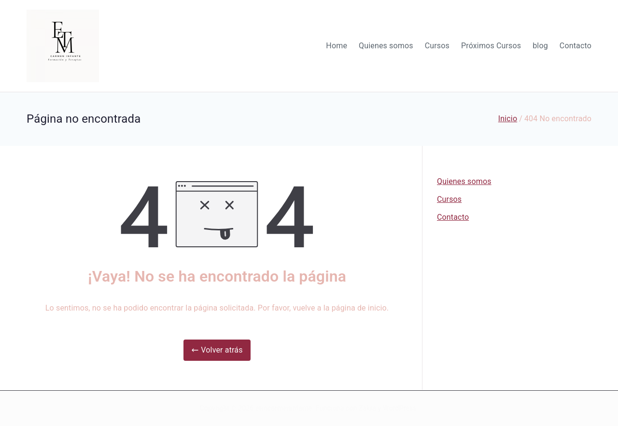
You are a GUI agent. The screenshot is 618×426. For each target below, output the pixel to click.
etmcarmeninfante (283, 408)
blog (540, 45)
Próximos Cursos (491, 45)
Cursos (437, 45)
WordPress (399, 408)
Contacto (575, 45)
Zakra (367, 408)
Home (336, 45)
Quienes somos (386, 45)
